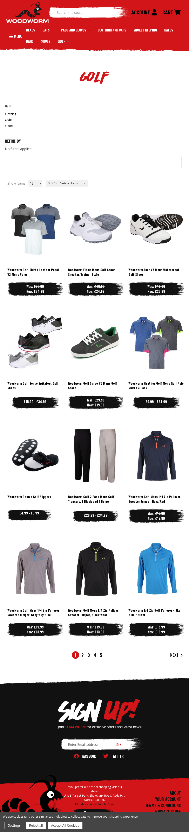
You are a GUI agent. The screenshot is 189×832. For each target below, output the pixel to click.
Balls (168, 30)
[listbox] (73, 183)
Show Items (16, 183)
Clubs (9, 120)
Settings (14, 825)
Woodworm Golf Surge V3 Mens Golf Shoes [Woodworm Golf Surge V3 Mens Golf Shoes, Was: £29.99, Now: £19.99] (92, 385)
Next (177, 655)
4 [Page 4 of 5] (95, 655)
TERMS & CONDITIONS (163, 805)
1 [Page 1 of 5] (75, 655)
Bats (48, 30)
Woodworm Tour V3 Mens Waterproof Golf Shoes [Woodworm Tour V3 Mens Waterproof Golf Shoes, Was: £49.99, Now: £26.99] (153, 272)
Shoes (45, 41)
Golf (63, 41)
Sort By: (52, 183)
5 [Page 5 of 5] (101, 655)
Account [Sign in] (144, 12)
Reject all (36, 825)
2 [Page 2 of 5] (82, 655)
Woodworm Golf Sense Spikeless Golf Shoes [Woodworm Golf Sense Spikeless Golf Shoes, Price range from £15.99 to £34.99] (33, 385)
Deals (30, 30)
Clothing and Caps (112, 30)
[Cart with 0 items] (171, 12)
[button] (93, 162)
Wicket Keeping (145, 30)
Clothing (10, 114)
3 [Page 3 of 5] (89, 655)
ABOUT (175, 793)
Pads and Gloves (75, 30)
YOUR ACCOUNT (168, 799)
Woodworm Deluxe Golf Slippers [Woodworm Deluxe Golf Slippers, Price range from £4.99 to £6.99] (29, 496)
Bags (30, 41)
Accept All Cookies (65, 825)
